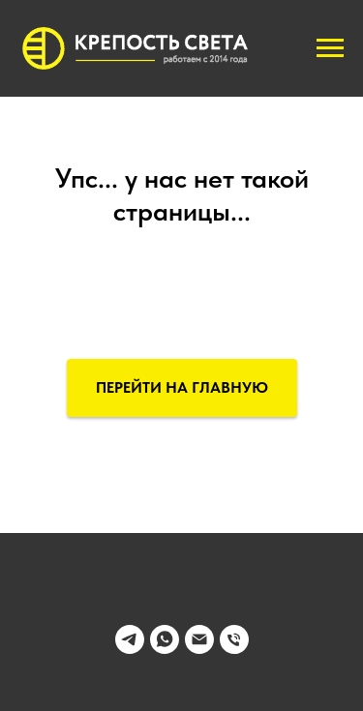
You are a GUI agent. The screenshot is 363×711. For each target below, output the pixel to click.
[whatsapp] (164, 648)
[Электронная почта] (199, 648)
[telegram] (129, 648)
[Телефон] (234, 648)
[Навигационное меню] (330, 48)
